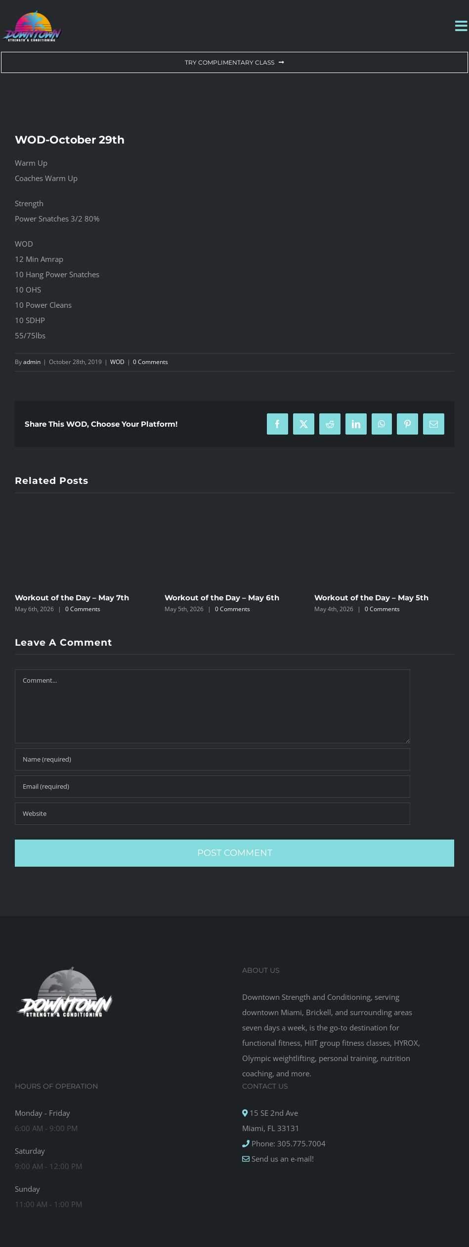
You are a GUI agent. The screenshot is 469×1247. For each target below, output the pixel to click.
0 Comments (150, 362)
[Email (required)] (212, 786)
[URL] (212, 814)
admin (32, 362)
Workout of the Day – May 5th (371, 597)
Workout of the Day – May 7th (72, 597)
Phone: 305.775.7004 (288, 1143)
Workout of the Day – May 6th (222, 597)
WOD (117, 362)
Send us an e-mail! (282, 1159)
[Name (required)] (212, 759)
